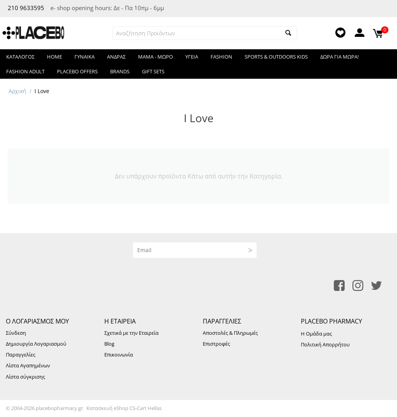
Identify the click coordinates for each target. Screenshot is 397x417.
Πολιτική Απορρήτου (325, 344)
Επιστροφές (216, 343)
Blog (109, 343)
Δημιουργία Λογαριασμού (36, 343)
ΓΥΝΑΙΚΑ (84, 56)
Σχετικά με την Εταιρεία (131, 332)
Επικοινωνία (118, 354)
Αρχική (17, 91)
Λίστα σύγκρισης (25, 376)
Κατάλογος (20, 56)
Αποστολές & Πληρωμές (230, 332)
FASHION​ (221, 56)
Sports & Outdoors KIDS (276, 56)
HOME (54, 56)
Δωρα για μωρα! (339, 56)
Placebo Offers (77, 71)
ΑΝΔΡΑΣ (116, 56)
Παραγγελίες (20, 354)
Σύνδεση (16, 332)
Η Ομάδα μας (316, 333)
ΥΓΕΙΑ (191, 56)
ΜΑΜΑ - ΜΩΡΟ (155, 56)
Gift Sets (153, 71)
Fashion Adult (25, 71)
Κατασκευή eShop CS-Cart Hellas (124, 408)
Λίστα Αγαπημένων (28, 365)
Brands (119, 71)
